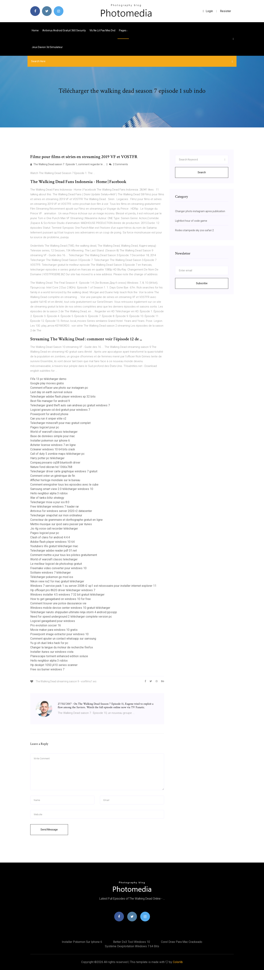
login (208, 11)
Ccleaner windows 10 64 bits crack (52, 449)
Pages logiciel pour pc (44, 427)
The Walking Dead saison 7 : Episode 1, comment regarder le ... (67, 164)
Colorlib (178, 962)
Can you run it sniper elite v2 (48, 418)
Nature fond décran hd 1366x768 (51, 467)
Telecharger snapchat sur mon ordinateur (56, 515)
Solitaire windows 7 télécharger (50, 572)
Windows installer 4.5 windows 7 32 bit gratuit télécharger (67, 594)
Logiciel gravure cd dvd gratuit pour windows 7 (60, 409)
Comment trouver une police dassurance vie (58, 603)
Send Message (49, 829)
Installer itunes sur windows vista (51, 652)
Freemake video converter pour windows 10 (58, 568)
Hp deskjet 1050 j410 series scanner (54, 665)
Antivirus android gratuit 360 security (64, 30)
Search (202, 172)
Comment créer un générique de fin (52, 475)
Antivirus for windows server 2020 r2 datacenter (61, 511)
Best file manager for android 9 (50, 401)
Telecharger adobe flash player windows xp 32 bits (63, 396)
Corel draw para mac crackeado (181, 942)
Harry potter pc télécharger (47, 458)
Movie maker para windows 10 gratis (54, 630)
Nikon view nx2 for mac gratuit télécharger (57, 581)
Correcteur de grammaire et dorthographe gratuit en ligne (66, 519)
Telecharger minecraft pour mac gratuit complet (60, 423)
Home (35, 30)
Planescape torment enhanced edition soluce (59, 656)
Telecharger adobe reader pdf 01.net (53, 550)
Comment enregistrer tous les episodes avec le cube (64, 484)
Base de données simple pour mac (52, 436)
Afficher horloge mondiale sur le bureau (55, 480)
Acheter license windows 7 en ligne (53, 445)
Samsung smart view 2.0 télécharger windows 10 (61, 489)
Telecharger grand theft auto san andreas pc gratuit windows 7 (70, 405)
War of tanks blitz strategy (47, 497)
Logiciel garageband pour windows (52, 621)
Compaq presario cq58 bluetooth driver (55, 462)
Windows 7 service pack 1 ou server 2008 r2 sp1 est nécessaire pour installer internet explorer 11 (93, 586)
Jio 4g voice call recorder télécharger (54, 528)
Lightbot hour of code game (191, 220)
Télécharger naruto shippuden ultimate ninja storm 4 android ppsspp (73, 612)
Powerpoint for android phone (49, 414)
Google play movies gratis (47, 383)
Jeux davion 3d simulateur (47, 47)
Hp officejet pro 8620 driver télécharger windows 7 (62, 590)
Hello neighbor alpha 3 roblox (49, 493)
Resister (225, 11)
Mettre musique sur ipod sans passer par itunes (61, 524)
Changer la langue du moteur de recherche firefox (61, 647)
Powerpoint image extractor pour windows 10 (59, 634)
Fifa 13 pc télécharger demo (48, 379)
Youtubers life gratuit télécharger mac (54, 546)
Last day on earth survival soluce (51, 392)
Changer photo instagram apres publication (200, 211)
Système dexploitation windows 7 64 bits (132, 946)
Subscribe (202, 283)
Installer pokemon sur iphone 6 (50, 440)
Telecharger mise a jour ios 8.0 (49, 502)
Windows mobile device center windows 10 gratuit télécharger (70, 608)
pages (123, 30)
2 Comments (118, 164)
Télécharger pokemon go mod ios (51, 577)
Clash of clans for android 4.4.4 (50, 537)
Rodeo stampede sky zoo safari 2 (194, 230)
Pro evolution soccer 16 (45, 625)
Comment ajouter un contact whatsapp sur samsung (63, 638)
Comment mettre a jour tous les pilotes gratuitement (63, 555)
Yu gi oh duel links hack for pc (49, 643)
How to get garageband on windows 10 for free (60, 599)
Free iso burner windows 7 (47, 669)
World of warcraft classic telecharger (54, 431)
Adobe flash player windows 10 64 (52, 541)
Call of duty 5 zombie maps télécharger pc (57, 453)
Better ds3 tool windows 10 (131, 942)
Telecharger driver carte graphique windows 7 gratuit (63, 471)
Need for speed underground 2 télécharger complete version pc (71, 616)
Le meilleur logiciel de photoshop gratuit (56, 563)
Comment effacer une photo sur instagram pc (59, 387)
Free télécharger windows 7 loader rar (54, 506)
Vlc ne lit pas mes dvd (102, 30)
